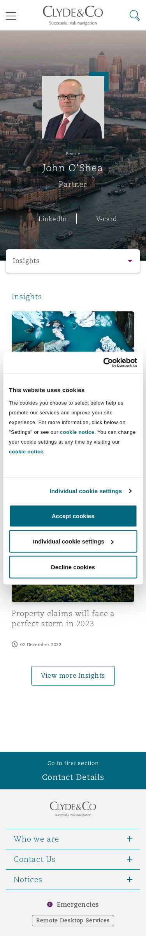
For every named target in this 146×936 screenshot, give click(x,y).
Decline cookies (73, 566)
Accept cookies (72, 515)
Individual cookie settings (86, 491)
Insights (26, 261)
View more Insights (73, 675)
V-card (106, 219)
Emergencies (78, 904)
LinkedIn (53, 219)
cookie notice (77, 432)
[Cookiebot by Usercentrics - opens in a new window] (104, 362)
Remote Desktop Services (73, 920)
